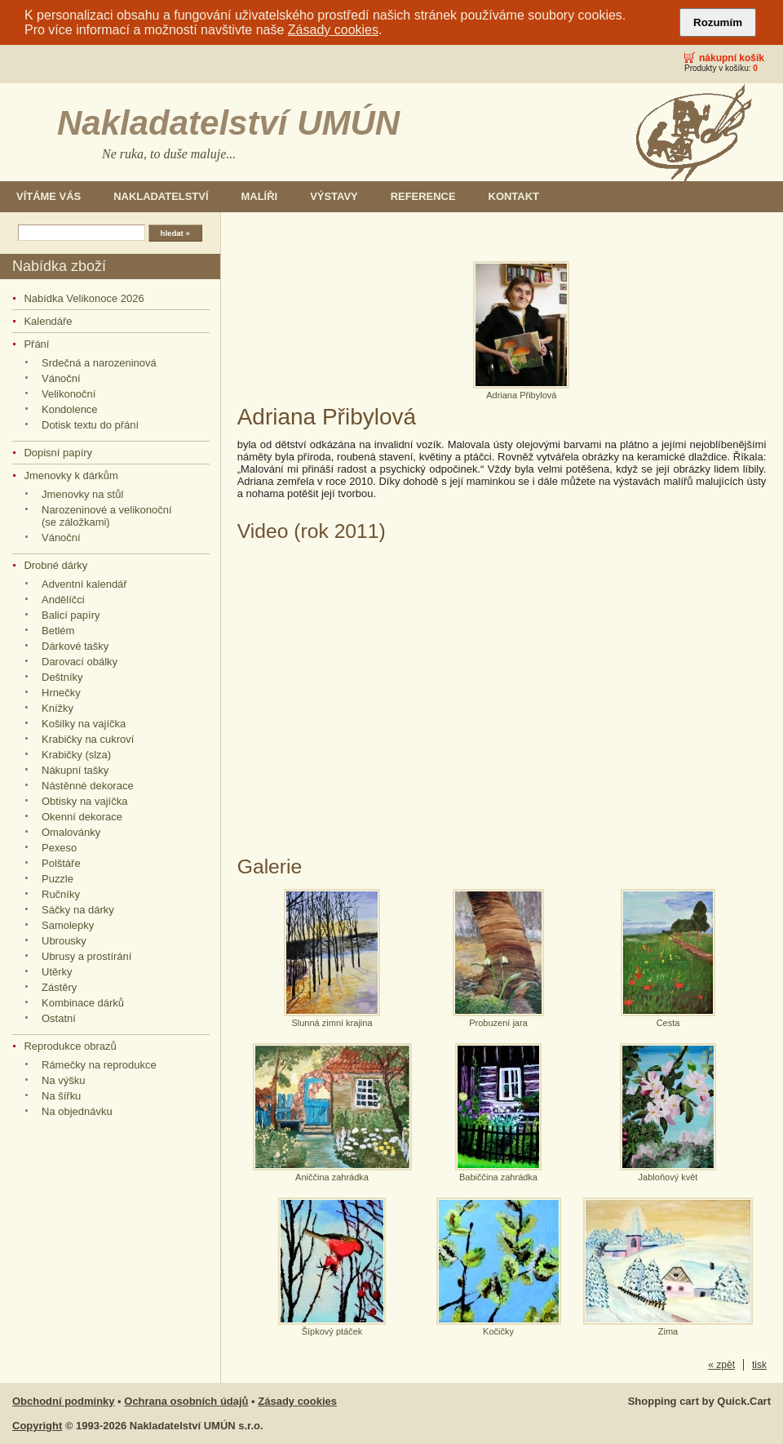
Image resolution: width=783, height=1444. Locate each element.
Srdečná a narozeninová (99, 363)
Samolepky (68, 925)
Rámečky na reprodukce (99, 1065)
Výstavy (334, 196)
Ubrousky (64, 941)
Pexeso (59, 848)
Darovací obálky (79, 661)
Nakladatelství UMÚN (228, 123)
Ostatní (59, 1018)
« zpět (721, 1365)
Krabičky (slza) (76, 755)
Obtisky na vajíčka (84, 801)
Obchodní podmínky (63, 1401)
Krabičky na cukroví (88, 739)
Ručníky (61, 894)
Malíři (259, 196)
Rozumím (717, 22)
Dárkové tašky (75, 646)
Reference (423, 196)
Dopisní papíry (58, 453)
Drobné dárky (55, 565)
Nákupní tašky (75, 770)
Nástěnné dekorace (88, 786)
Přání (36, 344)
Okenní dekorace (82, 817)
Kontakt (514, 196)
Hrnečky (61, 692)
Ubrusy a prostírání (86, 956)
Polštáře (61, 863)
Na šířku (61, 1096)
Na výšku (63, 1080)
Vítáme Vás (48, 196)
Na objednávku (77, 1111)
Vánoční (61, 378)
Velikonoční (68, 394)
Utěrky (57, 972)
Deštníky (62, 677)
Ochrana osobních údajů (186, 1401)
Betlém (58, 630)
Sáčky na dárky (78, 910)
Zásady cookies (333, 30)
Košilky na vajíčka (84, 724)
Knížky (57, 708)
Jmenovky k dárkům (70, 475)
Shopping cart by (699, 1401)
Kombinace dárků (83, 1003)
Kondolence (70, 409)
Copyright (37, 1426)
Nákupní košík (731, 58)
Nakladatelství (160, 196)
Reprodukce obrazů (70, 1046)
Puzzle (57, 879)
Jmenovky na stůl (82, 494)
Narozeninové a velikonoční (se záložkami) (107, 516)
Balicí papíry (71, 615)
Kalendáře (48, 321)
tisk (759, 1365)
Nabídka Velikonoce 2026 (84, 298)
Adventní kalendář (84, 584)
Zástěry (59, 987)
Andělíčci (63, 599)
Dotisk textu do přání (90, 425)
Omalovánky (71, 832)
